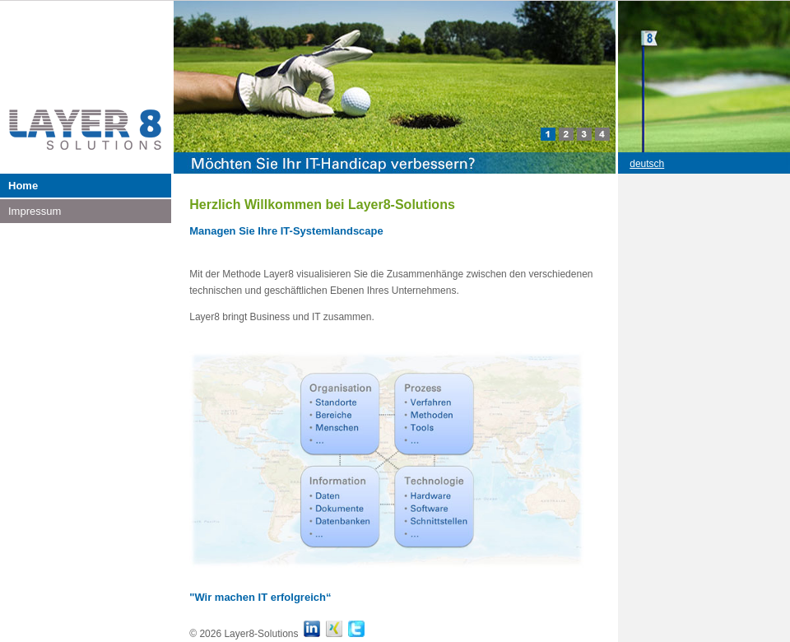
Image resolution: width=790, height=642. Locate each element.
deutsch (647, 164)
